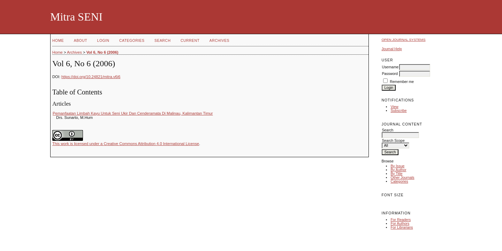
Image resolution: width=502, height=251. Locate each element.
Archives (219, 41)
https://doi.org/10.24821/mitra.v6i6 (90, 77)
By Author (398, 170)
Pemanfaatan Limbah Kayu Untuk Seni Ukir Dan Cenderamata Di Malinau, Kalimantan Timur (133, 113)
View (394, 107)
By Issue (397, 166)
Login (103, 41)
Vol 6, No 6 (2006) (102, 52)
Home (58, 41)
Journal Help (391, 49)
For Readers (400, 220)
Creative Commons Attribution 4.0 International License (151, 144)
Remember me (402, 82)
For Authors (399, 224)
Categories (399, 181)
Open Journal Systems (403, 39)
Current (190, 41)
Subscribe (398, 111)
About (80, 41)
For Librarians (401, 227)
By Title (396, 174)
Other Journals (402, 178)
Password (390, 74)
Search (162, 41)
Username (390, 67)
